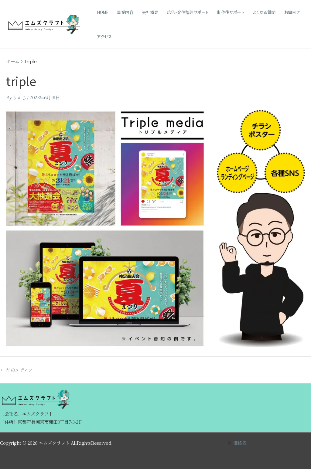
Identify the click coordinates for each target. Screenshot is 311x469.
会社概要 (150, 12)
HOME (102, 12)
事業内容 (125, 12)
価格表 (240, 443)
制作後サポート (230, 12)
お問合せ (292, 12)
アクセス (104, 36)
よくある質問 (264, 12)
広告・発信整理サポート (188, 12)
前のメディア (16, 370)
